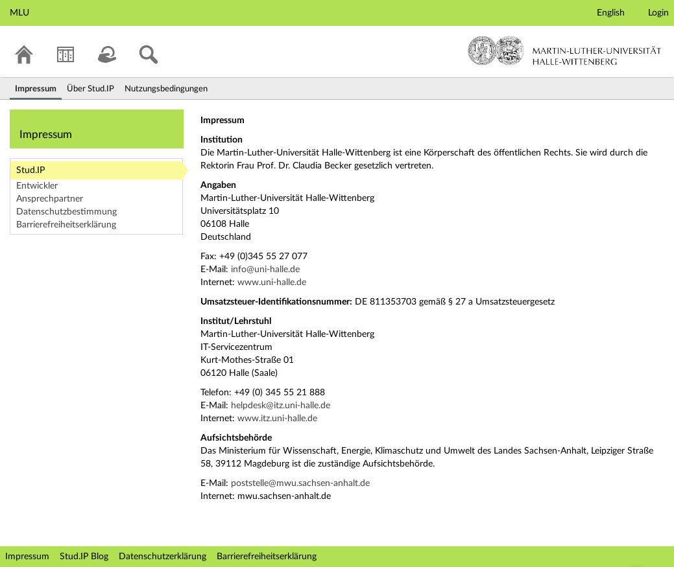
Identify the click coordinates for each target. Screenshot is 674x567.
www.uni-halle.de (271, 282)
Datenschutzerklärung (162, 556)
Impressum (27, 556)
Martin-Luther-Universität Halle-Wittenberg (564, 50)
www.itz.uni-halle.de (277, 418)
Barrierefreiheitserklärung (66, 224)
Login (658, 12)
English (611, 12)
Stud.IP (30, 170)
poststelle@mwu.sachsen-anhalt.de (300, 483)
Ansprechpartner (49, 198)
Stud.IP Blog (84, 556)
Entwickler (37, 186)
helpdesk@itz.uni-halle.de (280, 405)
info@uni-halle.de (265, 269)
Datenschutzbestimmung (66, 211)
